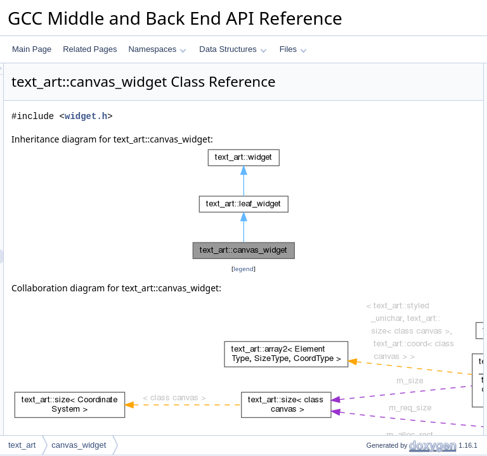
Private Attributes (374, 432)
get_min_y (373, 321)
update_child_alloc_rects (397, 140)
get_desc (371, 98)
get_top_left (376, 390)
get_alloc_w (376, 251)
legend (245, 300)
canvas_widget (381, 84)
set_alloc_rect (379, 195)
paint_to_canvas (383, 126)
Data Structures (232, 49)
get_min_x (373, 279)
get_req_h (373, 223)
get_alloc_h (375, 265)
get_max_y (374, 335)
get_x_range (377, 362)
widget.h (244, 134)
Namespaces (157, 49)
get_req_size (377, 167)
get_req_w (373, 209)
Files (293, 49)
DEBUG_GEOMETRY (393, 418)
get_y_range (377, 376)
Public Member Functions (388, 70)
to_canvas (373, 153)
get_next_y (374, 349)
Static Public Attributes (383, 404)
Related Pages (90, 49)
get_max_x (374, 293)
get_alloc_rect (379, 237)
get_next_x (374, 307)
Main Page (31, 49)
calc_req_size (379, 112)
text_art (22, 445)
